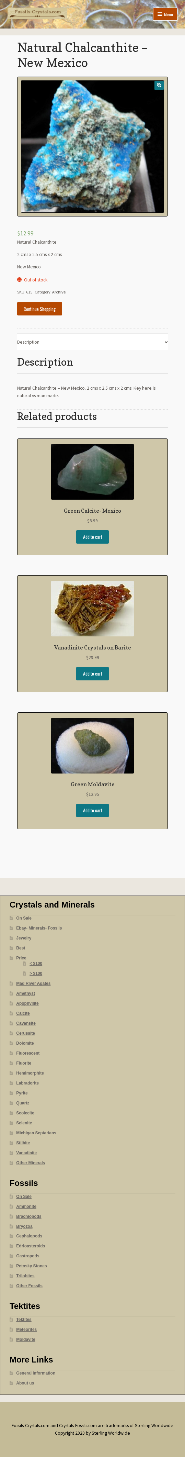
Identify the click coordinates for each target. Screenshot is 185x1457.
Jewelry (23, 938)
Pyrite (21, 1093)
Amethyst (25, 993)
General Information (35, 1373)
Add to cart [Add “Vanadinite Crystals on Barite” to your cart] (92, 673)
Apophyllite (27, 1003)
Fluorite (23, 1063)
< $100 (36, 963)
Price (21, 958)
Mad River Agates (33, 983)
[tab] (92, 342)
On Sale (24, 918)
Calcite (23, 1013)
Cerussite (25, 1033)
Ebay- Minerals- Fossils (39, 928)
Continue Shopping (40, 308)
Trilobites (25, 1276)
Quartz (22, 1103)
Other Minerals (30, 1162)
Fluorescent (27, 1053)
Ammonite (26, 1206)
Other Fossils (29, 1285)
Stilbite (23, 1143)
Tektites (23, 1319)
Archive (59, 291)
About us (25, 1383)
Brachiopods (28, 1216)
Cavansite (26, 1023)
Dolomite (25, 1043)
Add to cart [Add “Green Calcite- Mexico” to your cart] (92, 536)
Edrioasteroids (30, 1246)
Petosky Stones (31, 1266)
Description (28, 342)
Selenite (24, 1123)
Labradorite (27, 1083)
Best (20, 948)
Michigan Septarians (36, 1133)
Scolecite (25, 1113)
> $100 (36, 973)
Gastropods (27, 1256)
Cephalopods (29, 1236)
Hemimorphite (30, 1073)
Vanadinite (26, 1152)
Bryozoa (24, 1226)
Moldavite (25, 1339)
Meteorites (26, 1329)
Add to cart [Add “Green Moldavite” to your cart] (92, 810)
